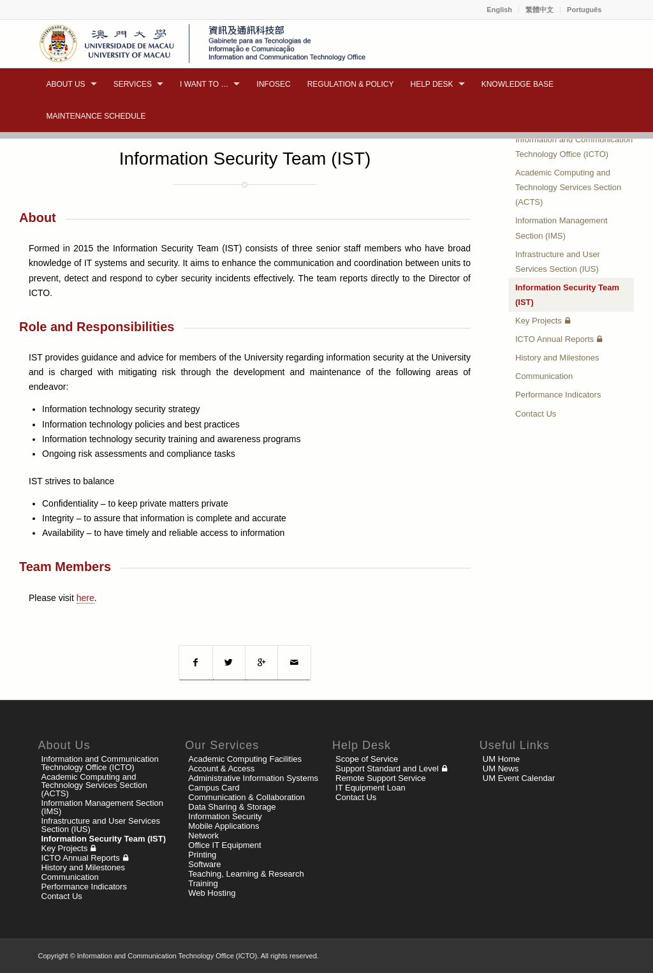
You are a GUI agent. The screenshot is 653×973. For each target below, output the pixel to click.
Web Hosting (211, 893)
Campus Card (213, 787)
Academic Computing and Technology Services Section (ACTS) (568, 187)
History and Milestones (557, 357)
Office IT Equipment (224, 845)
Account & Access (221, 768)
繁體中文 (539, 9)
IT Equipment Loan (370, 787)
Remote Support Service (380, 778)
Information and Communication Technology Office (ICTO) (574, 147)
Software (204, 864)
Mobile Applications (223, 826)
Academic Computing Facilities (245, 759)
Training (202, 883)
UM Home (501, 759)
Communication (544, 376)
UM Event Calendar (519, 778)
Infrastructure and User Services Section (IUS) (557, 261)
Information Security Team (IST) (567, 295)
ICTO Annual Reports (554, 339)
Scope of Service (366, 759)
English (499, 9)
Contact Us (535, 414)
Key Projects (538, 320)
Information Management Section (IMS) (561, 228)
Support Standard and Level (387, 768)
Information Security (225, 816)
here (85, 598)
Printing (202, 854)
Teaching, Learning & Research (246, 874)
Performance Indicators (558, 394)
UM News (500, 768)
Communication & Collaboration (246, 797)
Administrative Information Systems (253, 778)
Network (203, 835)
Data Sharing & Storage (231, 807)
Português (584, 9)
